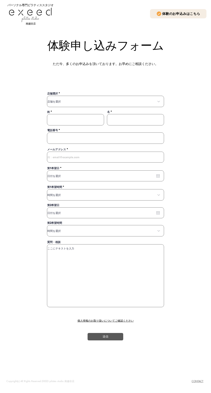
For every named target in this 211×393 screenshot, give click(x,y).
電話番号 (52, 130)
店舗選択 (52, 93)
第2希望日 (53, 205)
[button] (105, 320)
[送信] (105, 336)
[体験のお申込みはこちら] (178, 13)
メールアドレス (56, 149)
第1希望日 (55, 168)
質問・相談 (54, 242)
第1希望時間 (54, 187)
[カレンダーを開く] (158, 176)
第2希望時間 (54, 223)
